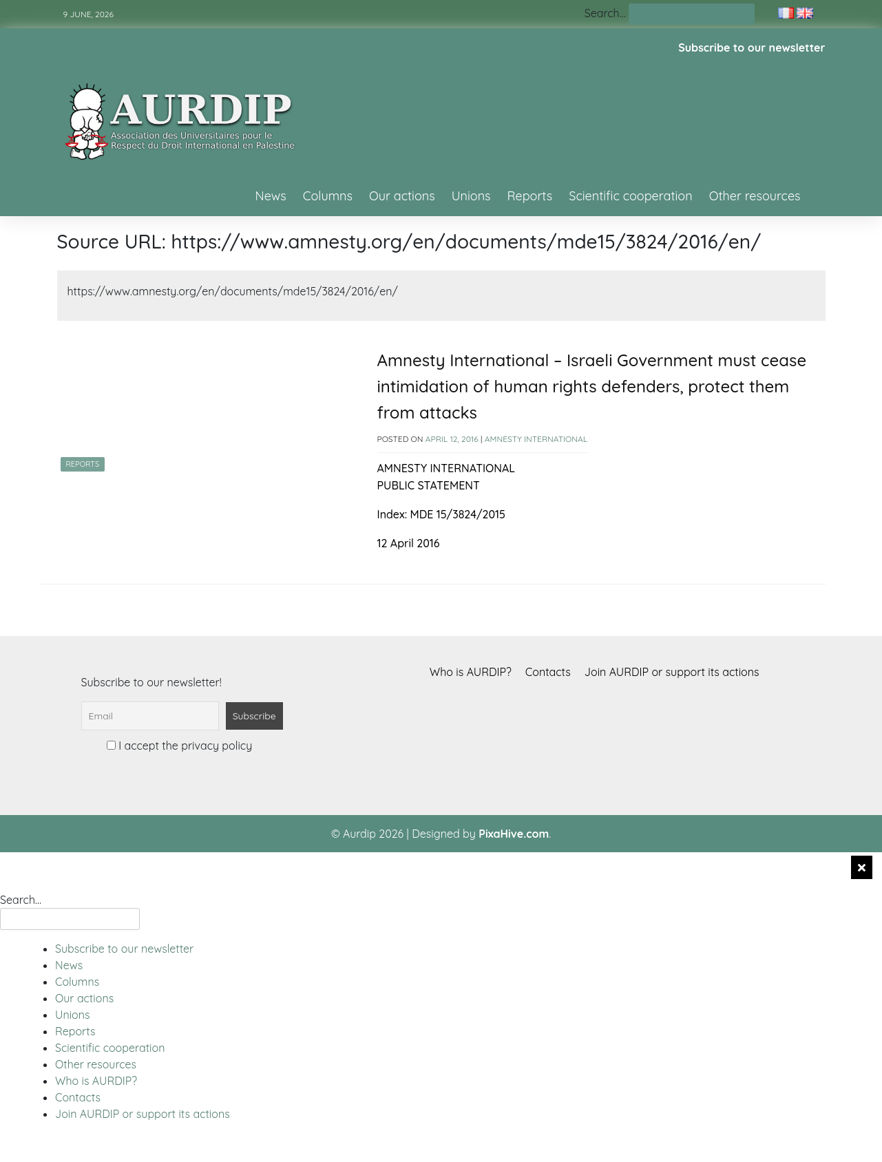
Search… (605, 13)
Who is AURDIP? (471, 672)
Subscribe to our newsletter (751, 47)
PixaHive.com (514, 834)
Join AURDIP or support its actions (672, 672)
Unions (471, 196)
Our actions (402, 196)
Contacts (548, 672)
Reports (530, 196)
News (270, 196)
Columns (328, 196)
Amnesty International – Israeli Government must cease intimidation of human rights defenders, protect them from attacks (592, 386)
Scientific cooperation (630, 196)
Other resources (755, 196)
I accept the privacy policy (179, 745)
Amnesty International (536, 439)
